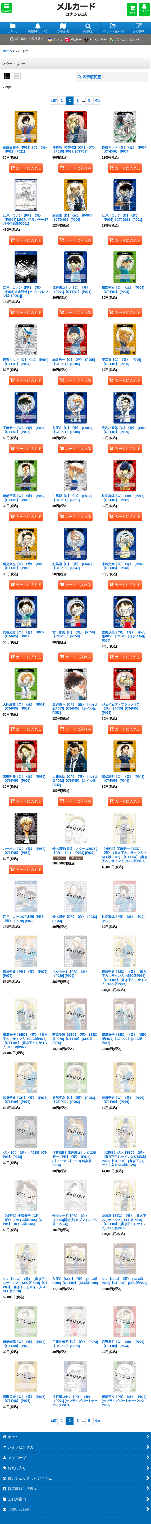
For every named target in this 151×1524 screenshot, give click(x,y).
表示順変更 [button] (89, 77)
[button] (6, 8)
